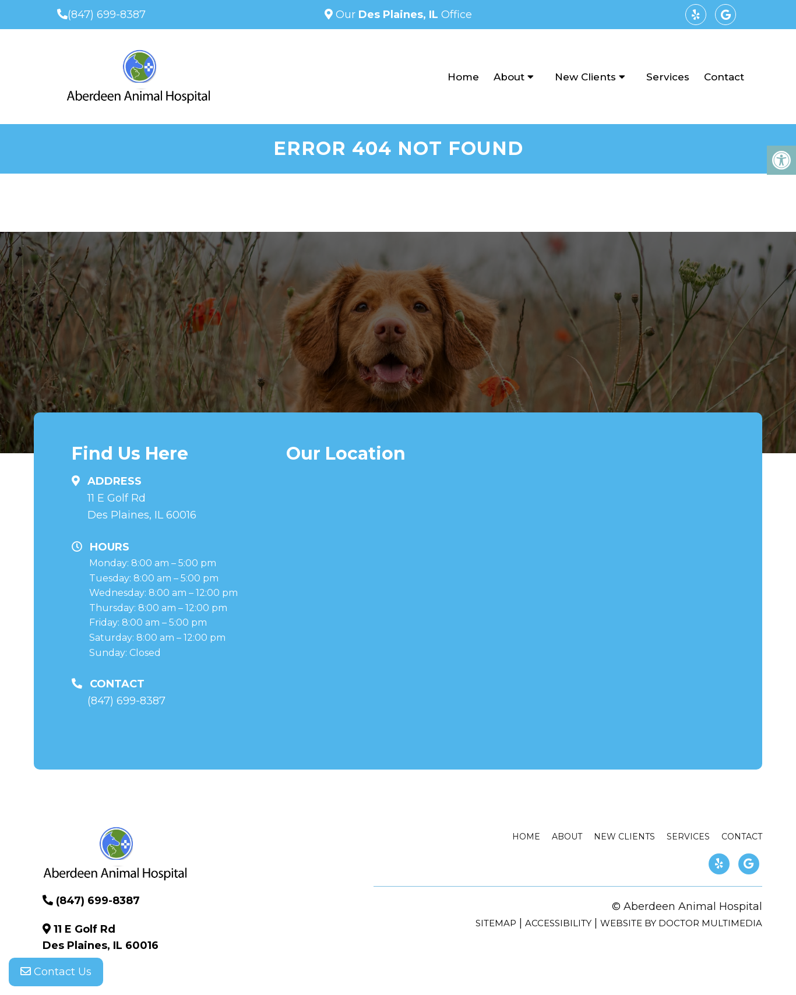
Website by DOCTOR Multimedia (681, 923)
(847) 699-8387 (107, 14)
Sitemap (496, 923)
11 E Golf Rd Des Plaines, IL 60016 (141, 506)
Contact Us (55, 971)
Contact (724, 77)
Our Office (402, 14)
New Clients (585, 77)
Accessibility (558, 923)
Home (463, 77)
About (509, 77)
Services (667, 77)
